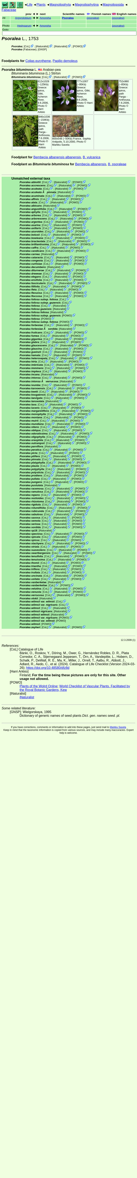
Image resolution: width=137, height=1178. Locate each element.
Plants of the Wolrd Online (39, 686)
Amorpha (45, 17)
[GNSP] (42, 49)
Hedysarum (24, 25)
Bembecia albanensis (90, 164)
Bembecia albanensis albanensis (57, 157)
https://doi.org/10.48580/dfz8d (47, 667)
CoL (27, 46)
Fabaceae (9, 10)
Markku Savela (118, 727)
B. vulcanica (91, 157)
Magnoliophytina (87, 4)
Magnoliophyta (60, 4)
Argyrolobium (23, 17)
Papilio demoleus (65, 61)
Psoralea (68, 17)
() (93, 17)
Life (29, 4)
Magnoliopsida (113, 4)
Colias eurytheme (38, 61)
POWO (78, 46)
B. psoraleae (117, 164)
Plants (40, 4)
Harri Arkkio (41, 110)
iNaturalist (42, 46)
